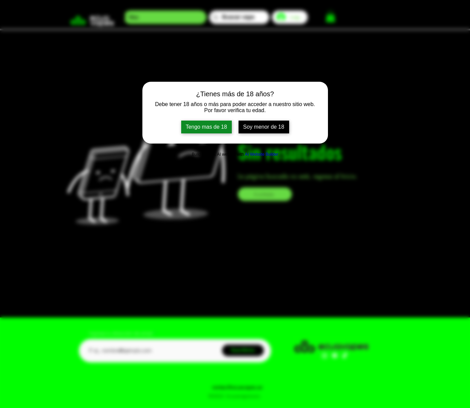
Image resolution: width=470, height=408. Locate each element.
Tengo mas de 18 (206, 127)
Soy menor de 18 (263, 127)
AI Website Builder (261, 154)
